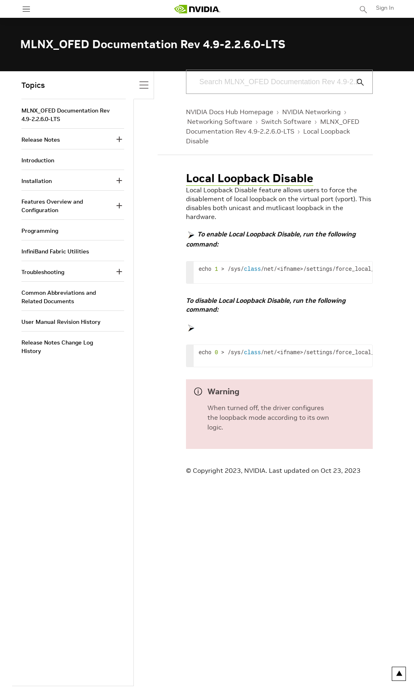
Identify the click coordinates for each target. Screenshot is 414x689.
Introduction (37, 160)
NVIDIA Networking (311, 112)
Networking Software (219, 121)
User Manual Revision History (60, 321)
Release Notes (40, 139)
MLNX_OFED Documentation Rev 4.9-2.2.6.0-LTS (65, 115)
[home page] (197, 9)
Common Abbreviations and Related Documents (58, 297)
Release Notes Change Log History (57, 347)
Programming (39, 230)
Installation (36, 181)
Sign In (385, 7)
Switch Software (286, 121)
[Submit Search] (356, 82)
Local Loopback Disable (249, 178)
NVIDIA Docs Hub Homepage (229, 112)
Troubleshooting (42, 272)
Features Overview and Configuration (52, 206)
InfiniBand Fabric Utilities (55, 251)
